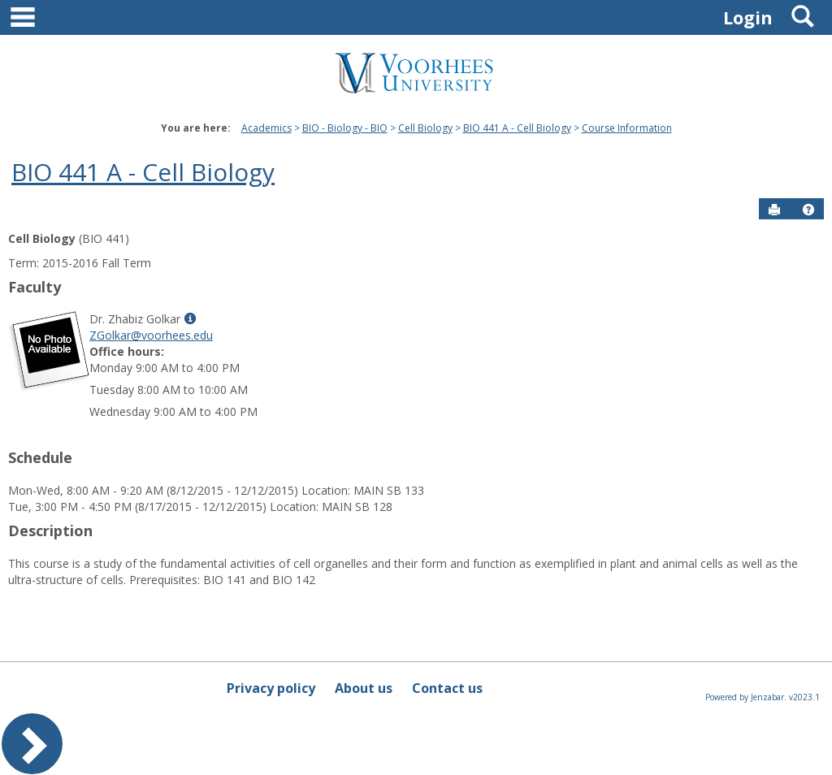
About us (363, 688)
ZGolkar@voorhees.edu (151, 335)
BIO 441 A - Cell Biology (517, 128)
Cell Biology (425, 128)
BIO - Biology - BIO (345, 128)
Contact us (447, 688)
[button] (808, 209)
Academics (266, 128)
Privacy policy (271, 688)
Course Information (627, 128)
